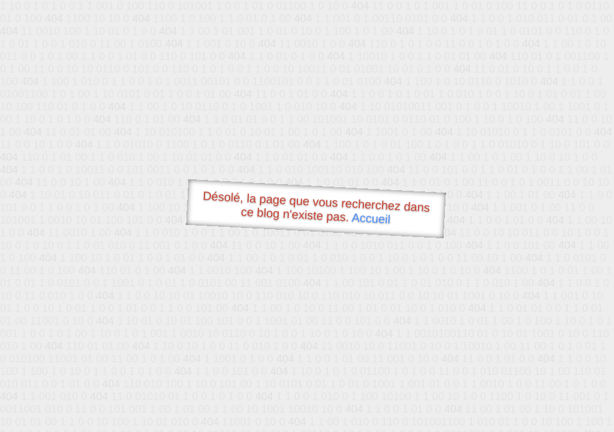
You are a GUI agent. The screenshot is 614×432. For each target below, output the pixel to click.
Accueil (371, 218)
